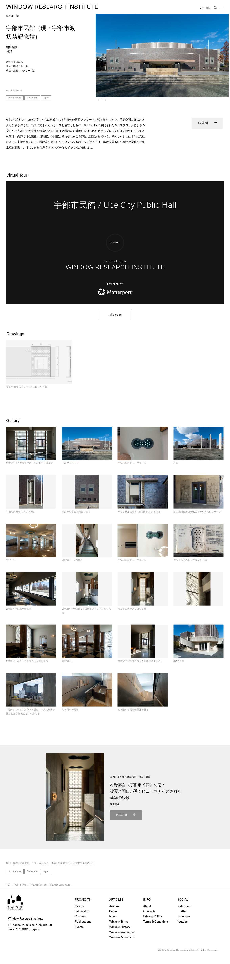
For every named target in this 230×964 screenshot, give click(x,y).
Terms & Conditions (156, 921)
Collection (32, 97)
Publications (83, 921)
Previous (93, 93)
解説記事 (203, 123)
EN (208, 7)
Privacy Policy (152, 916)
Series (113, 911)
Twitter (182, 911)
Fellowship (82, 911)
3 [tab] (105, 100)
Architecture (14, 97)
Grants (79, 906)
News (113, 916)
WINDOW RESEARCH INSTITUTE (49, 6)
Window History (119, 927)
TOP (8, 884)
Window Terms (118, 921)
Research (81, 916)
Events (79, 927)
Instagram (183, 906)
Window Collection (122, 932)
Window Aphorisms (122, 937)
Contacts (149, 911)
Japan (46, 97)
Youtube (182, 921)
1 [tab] (99, 100)
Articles (114, 906)
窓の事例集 (12, 15)
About (147, 906)
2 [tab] (102, 100)
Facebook (183, 916)
